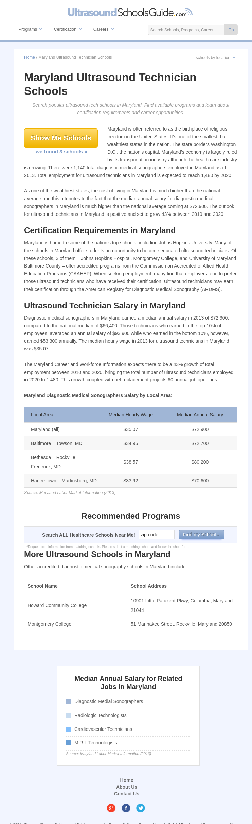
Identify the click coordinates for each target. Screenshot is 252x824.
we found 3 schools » (61, 151)
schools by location (213, 57)
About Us (126, 787)
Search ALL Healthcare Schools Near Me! (88, 535)
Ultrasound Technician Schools (131, 12)
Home (126, 780)
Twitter (140, 808)
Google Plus (111, 808)
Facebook (126, 808)
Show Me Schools (61, 138)
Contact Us (126, 793)
